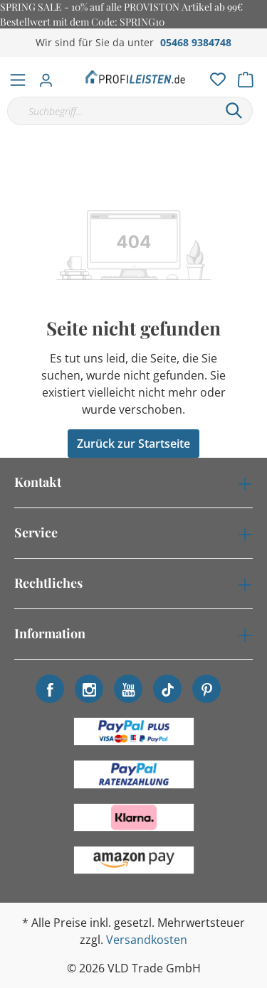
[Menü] (17, 77)
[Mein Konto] (50, 76)
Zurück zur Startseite (133, 443)
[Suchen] (234, 111)
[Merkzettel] (214, 76)
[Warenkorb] (249, 76)
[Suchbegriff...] (111, 111)
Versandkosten (146, 939)
